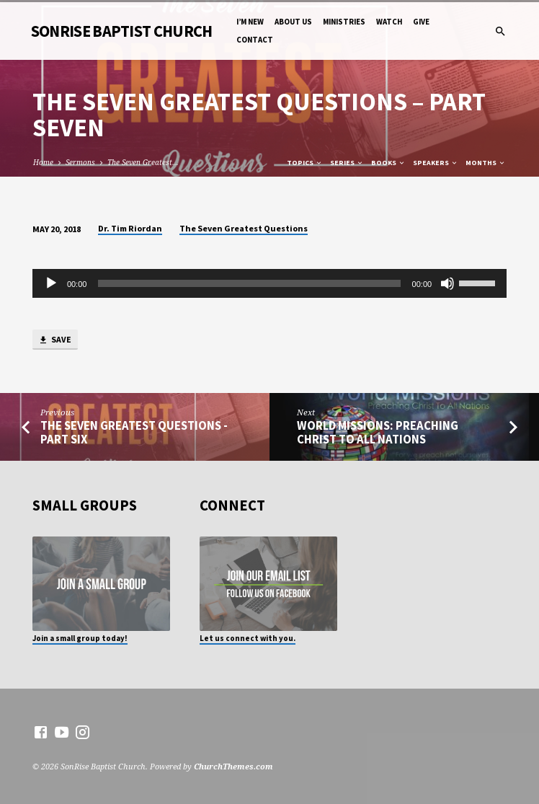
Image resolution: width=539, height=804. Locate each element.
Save (54, 340)
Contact (254, 40)
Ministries (344, 22)
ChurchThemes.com (233, 766)
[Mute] (447, 283)
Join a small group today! (80, 638)
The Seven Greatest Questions (243, 228)
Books (388, 162)
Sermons (80, 162)
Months (486, 162)
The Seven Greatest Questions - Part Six (134, 432)
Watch (389, 22)
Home (43, 162)
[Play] (51, 283)
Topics (305, 162)
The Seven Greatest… (143, 162)
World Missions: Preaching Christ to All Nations (377, 432)
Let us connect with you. (247, 638)
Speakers (435, 162)
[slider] (249, 283)
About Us (293, 22)
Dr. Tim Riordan (130, 228)
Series (347, 162)
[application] (269, 283)
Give (421, 22)
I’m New (250, 22)
